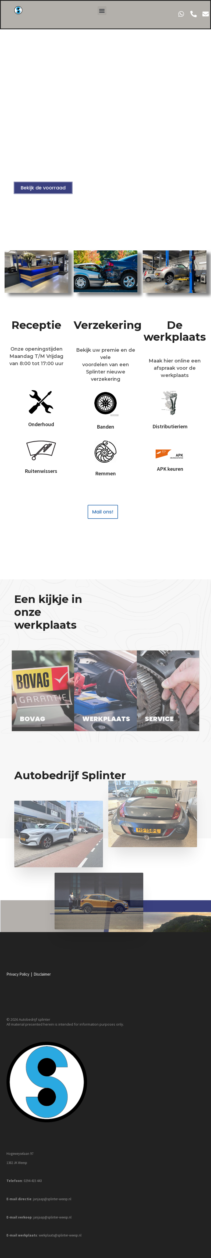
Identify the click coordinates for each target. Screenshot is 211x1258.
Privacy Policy (17, 974)
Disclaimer (42, 974)
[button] (102, 10)
